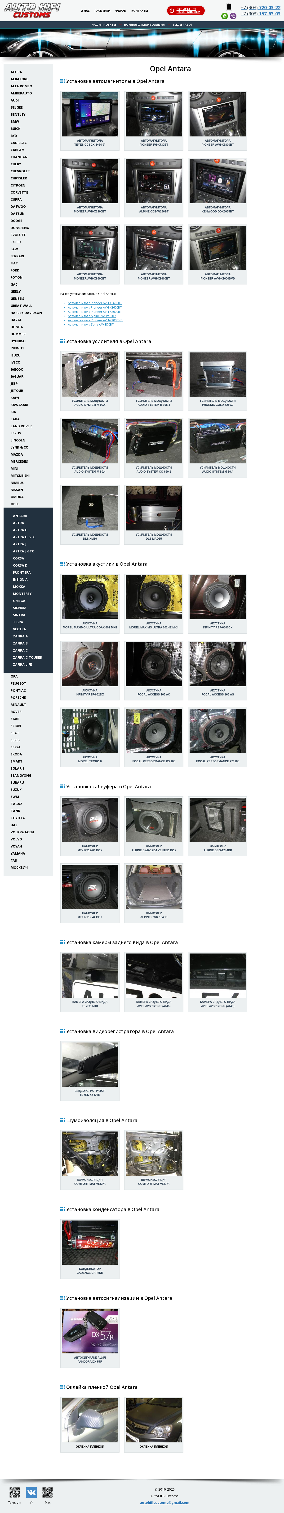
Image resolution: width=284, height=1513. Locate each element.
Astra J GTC (23, 551)
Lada (15, 419)
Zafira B (20, 643)
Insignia (20, 579)
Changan (19, 157)
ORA (14, 676)
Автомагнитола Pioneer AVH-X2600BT (95, 311)
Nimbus (17, 482)
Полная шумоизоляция (144, 25)
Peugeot (18, 683)
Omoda (17, 497)
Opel (15, 504)
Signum (19, 608)
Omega (19, 600)
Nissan (17, 489)
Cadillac (19, 142)
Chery (16, 164)
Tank (15, 811)
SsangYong (21, 775)
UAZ (14, 825)
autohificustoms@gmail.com (164, 1502)
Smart (16, 761)
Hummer (18, 334)
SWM (15, 796)
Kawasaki (19, 405)
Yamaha (18, 853)
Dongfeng (20, 227)
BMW (15, 121)
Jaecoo (17, 369)
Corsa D (20, 565)
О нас (85, 11)
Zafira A (20, 636)
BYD (14, 135)
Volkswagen (22, 832)
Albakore (19, 79)
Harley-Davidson (26, 312)
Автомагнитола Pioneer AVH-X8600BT (95, 303)
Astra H (20, 530)
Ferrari (17, 256)
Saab (15, 718)
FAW (14, 249)
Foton (16, 277)
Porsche (18, 697)
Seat (15, 733)
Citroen (18, 185)
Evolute (18, 235)
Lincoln (18, 440)
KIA (13, 412)
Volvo (16, 839)
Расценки (102, 11)
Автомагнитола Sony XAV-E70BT (91, 324)
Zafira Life (22, 664)
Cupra (16, 199)
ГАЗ (14, 860)
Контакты (139, 11)
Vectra (19, 629)
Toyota (18, 818)
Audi (15, 100)
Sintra (19, 615)
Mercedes (19, 461)
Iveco (15, 362)
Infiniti (17, 348)
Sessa (16, 747)
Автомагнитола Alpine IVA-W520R (92, 316)
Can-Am (18, 150)
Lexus (16, 433)
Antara (20, 515)
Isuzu (15, 355)
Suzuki (16, 789)
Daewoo (18, 206)
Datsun (18, 213)
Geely (16, 291)
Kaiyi (15, 397)
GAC (14, 284)
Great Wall (21, 305)
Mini (14, 468)
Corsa (18, 558)
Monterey (22, 593)
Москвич (19, 867)
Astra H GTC (24, 537)
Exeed (16, 242)
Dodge (16, 220)
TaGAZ (16, 803)
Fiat (14, 263)
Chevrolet (20, 171)
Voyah (16, 846)
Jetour (17, 390)
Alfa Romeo (21, 86)
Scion (16, 726)
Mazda (17, 454)
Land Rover (21, 426)
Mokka (19, 586)
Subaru (17, 782)
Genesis (17, 298)
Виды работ (183, 25)
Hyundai (18, 341)
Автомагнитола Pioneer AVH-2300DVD (95, 320)
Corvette (19, 192)
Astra (18, 523)
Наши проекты (104, 25)
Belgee (17, 107)
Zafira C (20, 650)
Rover (16, 711)
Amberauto (21, 93)
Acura (16, 72)
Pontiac (18, 690)
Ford (15, 270)
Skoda (16, 754)
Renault (18, 704)
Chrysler (19, 178)
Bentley (18, 114)
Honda (17, 327)
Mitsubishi (20, 475)
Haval (16, 320)
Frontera (22, 572)
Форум (121, 11)
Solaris (17, 768)
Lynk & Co (19, 447)
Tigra (18, 622)
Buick (15, 128)
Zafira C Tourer (27, 657)
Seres (15, 740)
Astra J (19, 544)
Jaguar (17, 376)
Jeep (14, 383)
